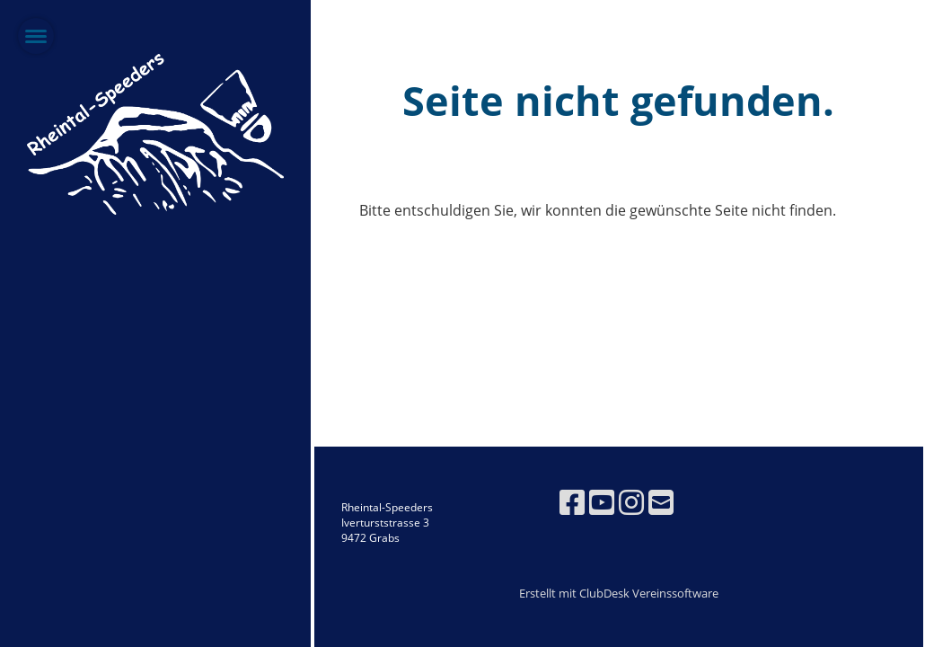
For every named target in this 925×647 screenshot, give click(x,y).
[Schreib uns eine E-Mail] (661, 502)
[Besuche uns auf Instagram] (631, 502)
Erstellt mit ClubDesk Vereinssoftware (618, 593)
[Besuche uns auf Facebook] (572, 502)
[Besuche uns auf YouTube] (601, 502)
